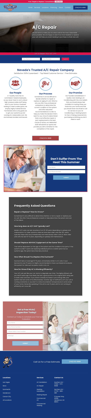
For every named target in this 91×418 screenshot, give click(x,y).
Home (30, 7)
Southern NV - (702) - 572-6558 (59, 384)
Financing (53, 7)
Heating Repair (42, 395)
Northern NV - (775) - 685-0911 (59, 391)
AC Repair (40, 386)
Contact (68, 7)
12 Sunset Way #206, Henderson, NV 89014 (59, 399)
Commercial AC (41, 399)
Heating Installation (40, 390)
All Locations (7, 400)
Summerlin (6, 389)
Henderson (6, 393)
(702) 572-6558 (45, 140)
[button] (37, 7)
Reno (4, 386)
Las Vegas (6, 382)
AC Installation (42, 382)
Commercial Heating (41, 404)
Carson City (7, 396)
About (61, 7)
